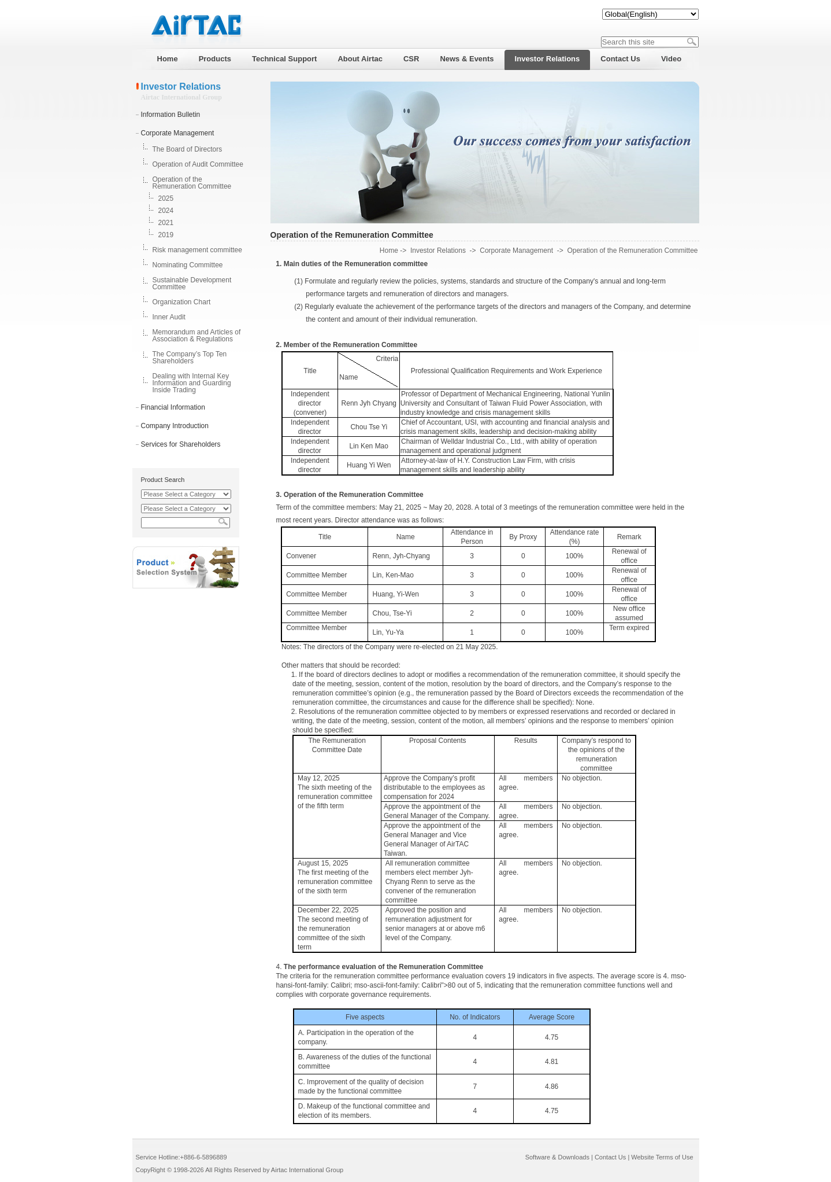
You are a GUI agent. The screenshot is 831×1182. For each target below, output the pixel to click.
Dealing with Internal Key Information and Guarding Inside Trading (192, 383)
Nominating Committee (188, 265)
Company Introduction (175, 426)
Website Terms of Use (662, 1157)
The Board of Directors (187, 149)
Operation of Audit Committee (198, 164)
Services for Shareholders (181, 444)
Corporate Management (177, 133)
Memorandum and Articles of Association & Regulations (197, 335)
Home (389, 250)
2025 (166, 198)
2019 (166, 235)
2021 (166, 223)
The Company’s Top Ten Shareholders (190, 357)
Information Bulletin (171, 115)
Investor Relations (438, 250)
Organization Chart (182, 302)
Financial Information (173, 407)
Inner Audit (169, 317)
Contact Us (610, 1157)
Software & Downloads (557, 1157)
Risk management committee (197, 250)
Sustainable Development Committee (192, 283)
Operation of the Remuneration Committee (192, 182)
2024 (166, 211)
